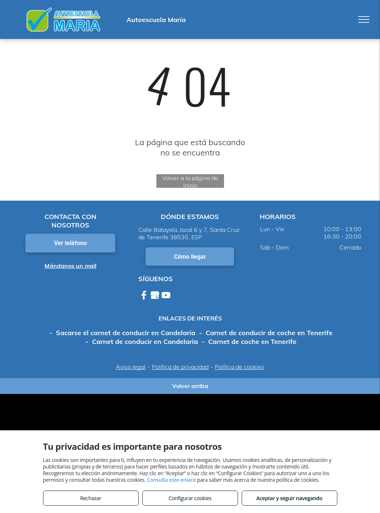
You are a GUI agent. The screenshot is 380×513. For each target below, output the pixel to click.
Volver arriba (190, 386)
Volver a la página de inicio (190, 181)
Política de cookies (239, 366)
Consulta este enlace (171, 479)
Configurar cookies (190, 498)
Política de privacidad (180, 366)
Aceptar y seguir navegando (289, 498)
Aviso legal (131, 366)
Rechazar (90, 498)
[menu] (363, 19)
